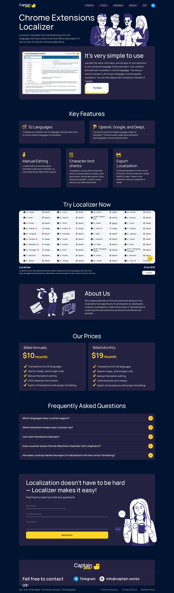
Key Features (118, 5)
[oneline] (67, 514)
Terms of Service (109, 589)
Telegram (88, 578)
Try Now (97, 87)
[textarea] (67, 524)
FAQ (144, 5)
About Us (133, 5)
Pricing (103, 5)
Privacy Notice (129, 589)
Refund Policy (148, 589)
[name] (46, 506)
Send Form (67, 535)
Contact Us (89, 5)
